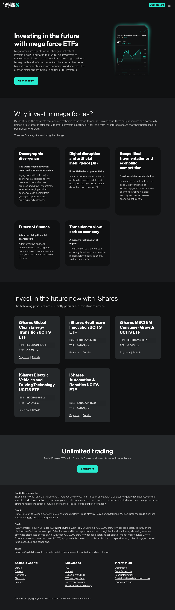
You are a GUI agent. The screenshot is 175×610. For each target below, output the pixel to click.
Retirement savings (75, 582)
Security (19, 582)
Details (36, 357)
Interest (69, 571)
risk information (97, 504)
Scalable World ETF (75, 575)
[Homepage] (11, 5)
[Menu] (170, 5)
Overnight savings (60, 528)
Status (18, 568)
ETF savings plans (75, 578)
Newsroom (20, 575)
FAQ (67, 568)
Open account (157, 5)
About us (20, 578)
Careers (19, 571)
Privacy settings (123, 582)
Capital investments (26, 493)
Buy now (24, 357)
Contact (19, 599)
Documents (121, 568)
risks (29, 517)
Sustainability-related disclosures (132, 578)
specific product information (30, 500)
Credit (18, 510)
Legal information (124, 575)
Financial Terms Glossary (78, 585)
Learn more (87, 469)
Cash (17, 524)
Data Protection (123, 571)
